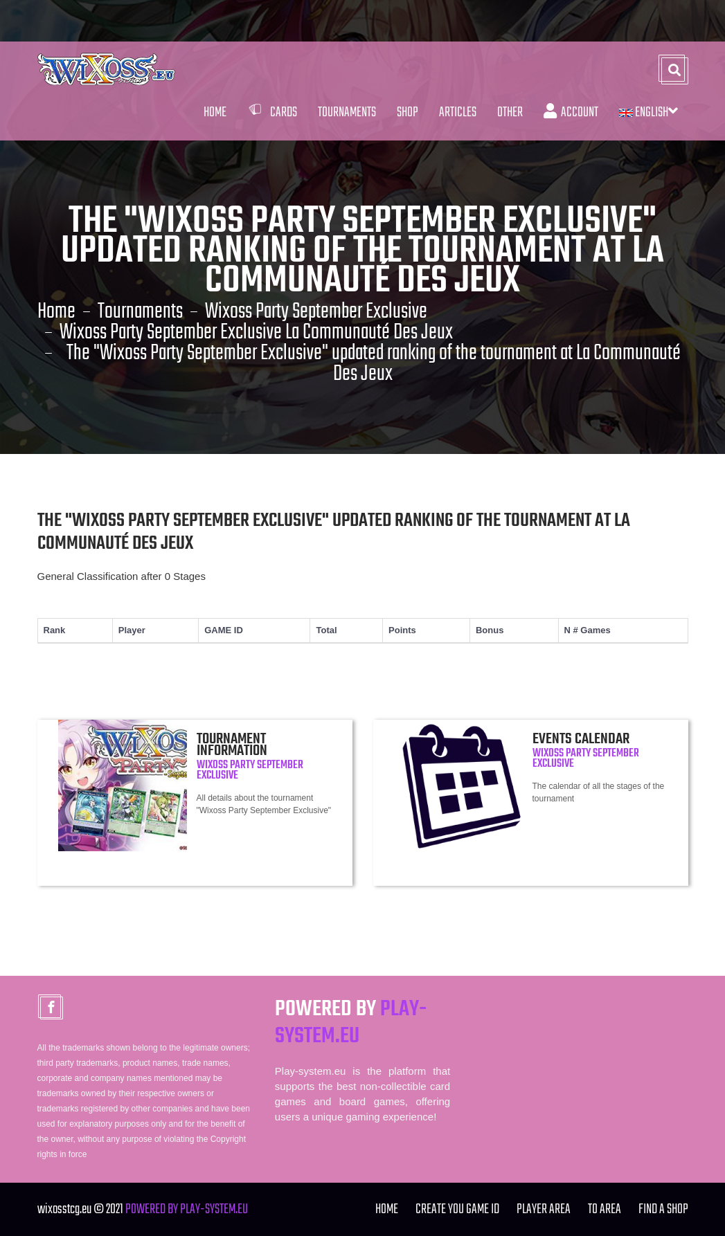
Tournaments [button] (347, 112)
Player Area (544, 1209)
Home (215, 112)
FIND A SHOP (663, 1209)
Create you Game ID (457, 1209)
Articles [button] (457, 112)
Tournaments (140, 312)
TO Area (604, 1209)
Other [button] (510, 112)
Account (571, 112)
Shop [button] (407, 112)
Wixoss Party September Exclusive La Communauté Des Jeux (256, 332)
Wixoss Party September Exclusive (316, 312)
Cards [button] (272, 112)
